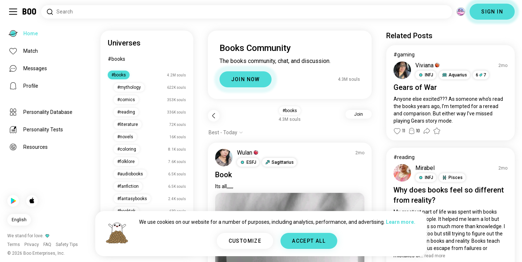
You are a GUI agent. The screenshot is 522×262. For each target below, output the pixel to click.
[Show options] (226, 132)
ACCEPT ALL (308, 241)
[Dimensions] (460, 11)
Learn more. (400, 222)
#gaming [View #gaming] (404, 54)
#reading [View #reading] (404, 157)
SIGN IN (492, 12)
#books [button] (289, 110)
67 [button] (481, 75)
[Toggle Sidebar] (13, 12)
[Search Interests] (246, 12)
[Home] (30, 11)
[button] (248, 162)
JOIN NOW (245, 79)
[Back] (214, 116)
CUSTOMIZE (245, 241)
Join (358, 114)
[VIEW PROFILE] (224, 157)
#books (116, 59)
